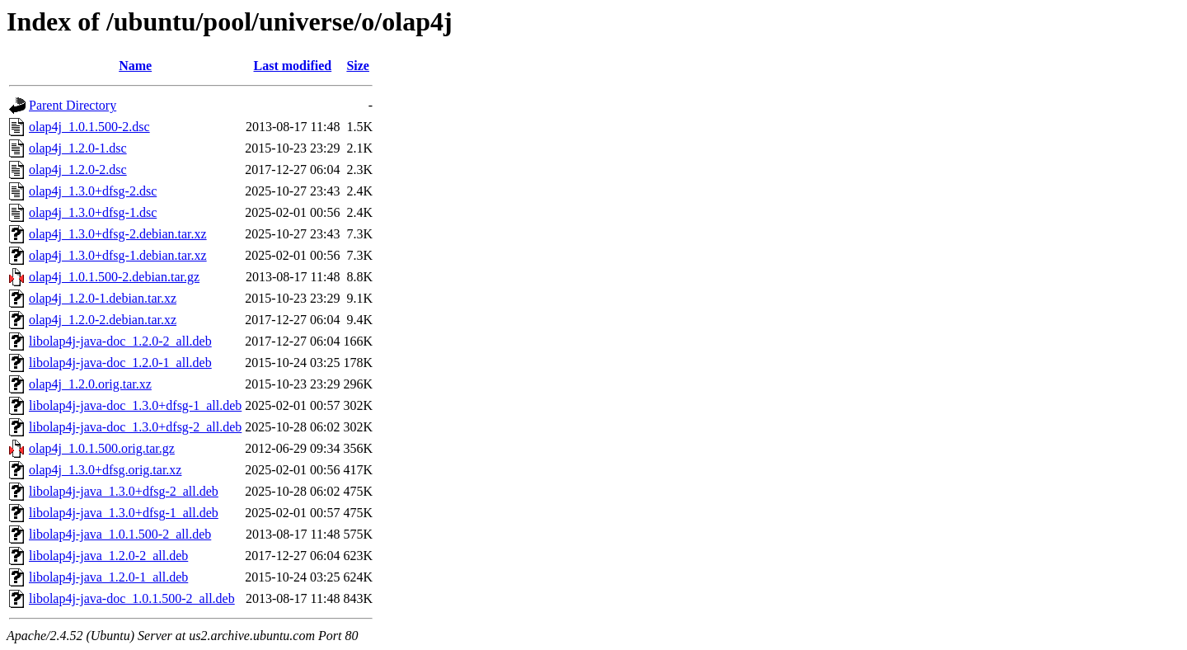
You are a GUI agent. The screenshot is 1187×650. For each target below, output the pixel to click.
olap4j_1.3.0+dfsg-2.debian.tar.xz (118, 234)
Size (357, 66)
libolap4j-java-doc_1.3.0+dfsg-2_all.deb (135, 427)
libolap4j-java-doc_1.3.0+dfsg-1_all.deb (135, 405)
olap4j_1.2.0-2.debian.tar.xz (102, 320)
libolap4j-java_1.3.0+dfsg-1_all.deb (123, 513)
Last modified (293, 66)
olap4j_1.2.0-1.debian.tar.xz (102, 298)
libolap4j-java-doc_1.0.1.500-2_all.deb (132, 598)
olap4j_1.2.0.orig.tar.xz (90, 384)
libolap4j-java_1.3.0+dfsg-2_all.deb (123, 491)
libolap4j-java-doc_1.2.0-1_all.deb (120, 363)
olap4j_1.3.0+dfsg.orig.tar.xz (105, 470)
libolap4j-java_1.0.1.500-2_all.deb (120, 534)
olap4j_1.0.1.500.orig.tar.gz (102, 448)
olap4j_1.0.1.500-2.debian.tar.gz (114, 277)
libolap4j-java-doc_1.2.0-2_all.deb (120, 341)
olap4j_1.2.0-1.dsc (78, 148)
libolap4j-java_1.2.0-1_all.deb (108, 577)
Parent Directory (72, 105)
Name (135, 66)
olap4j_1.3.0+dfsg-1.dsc (93, 212)
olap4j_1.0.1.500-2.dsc (89, 127)
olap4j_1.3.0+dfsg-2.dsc (93, 191)
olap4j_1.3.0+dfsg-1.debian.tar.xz (118, 255)
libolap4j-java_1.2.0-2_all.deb (108, 556)
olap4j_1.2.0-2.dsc (78, 169)
